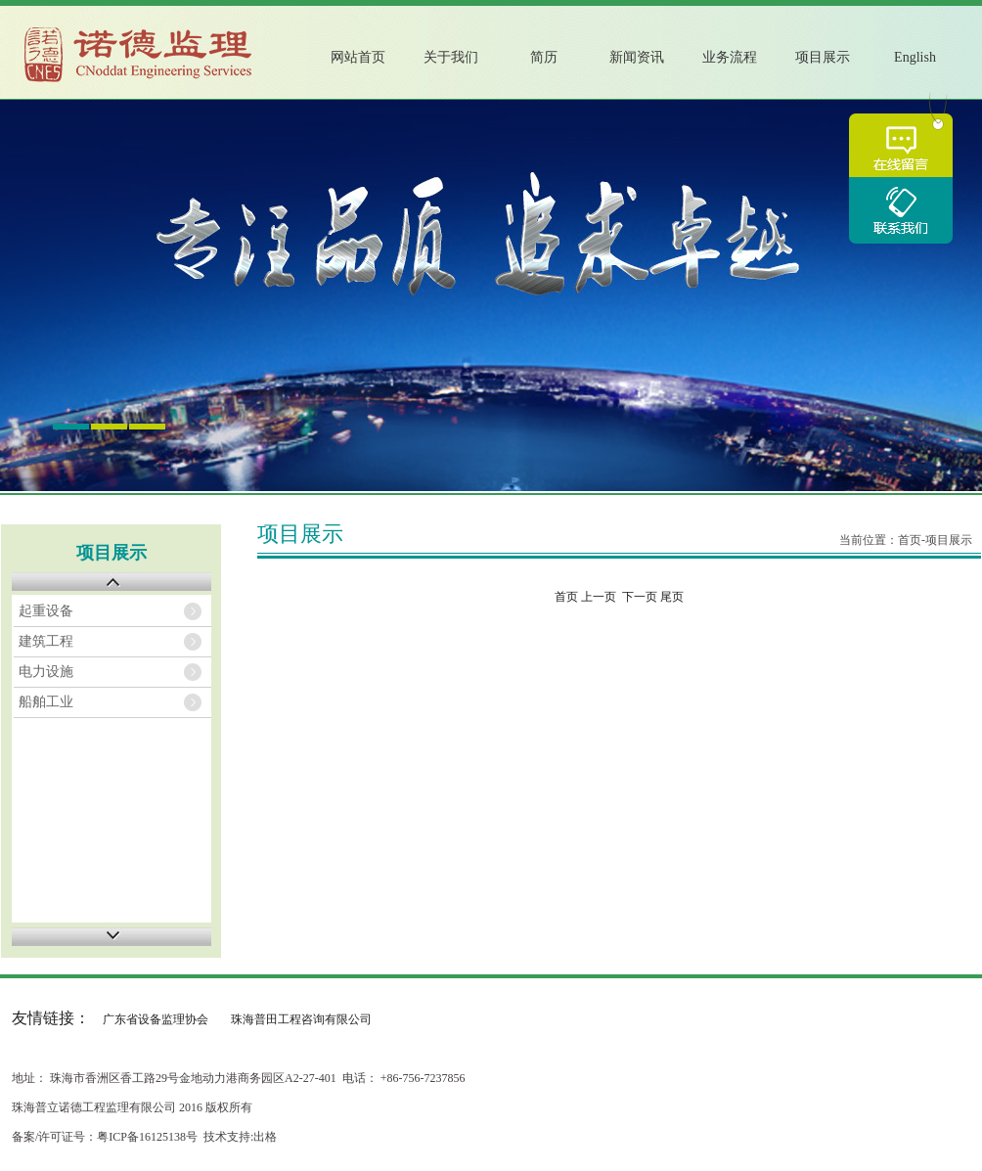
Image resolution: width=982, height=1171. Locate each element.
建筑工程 (46, 641)
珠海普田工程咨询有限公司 (301, 1019)
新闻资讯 (636, 57)
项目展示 (822, 57)
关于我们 (451, 57)
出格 (265, 1137)
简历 (544, 57)
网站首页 (358, 57)
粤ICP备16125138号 (147, 1137)
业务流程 (729, 57)
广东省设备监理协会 (155, 1019)
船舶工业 (46, 702)
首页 (909, 540)
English (915, 57)
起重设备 (46, 611)
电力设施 (46, 671)
